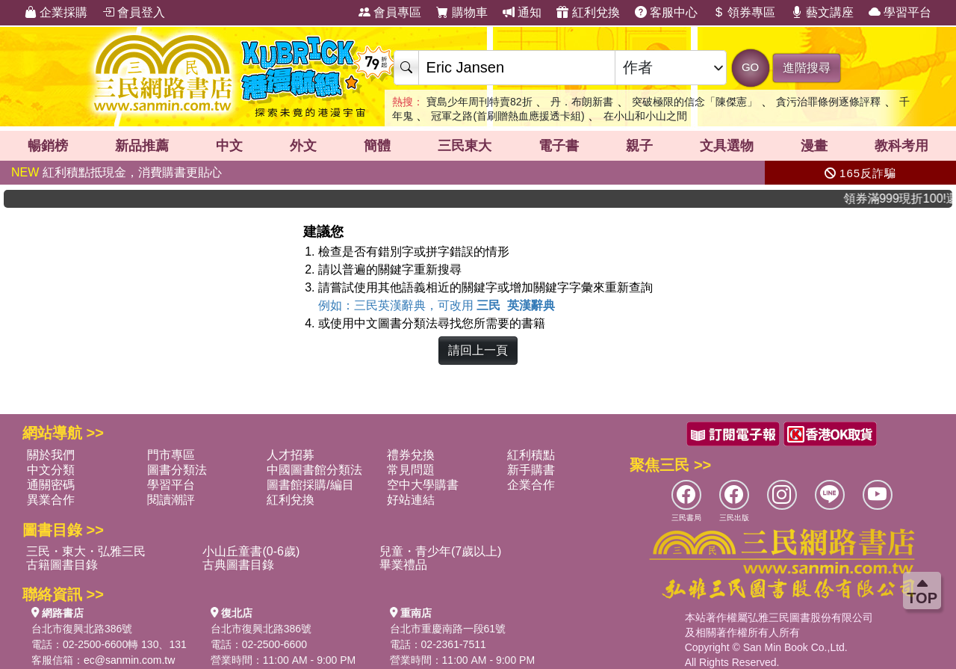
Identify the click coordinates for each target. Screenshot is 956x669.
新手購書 (531, 469)
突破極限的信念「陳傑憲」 (694, 102)
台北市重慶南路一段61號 (448, 629)
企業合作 (531, 484)
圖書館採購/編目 (310, 484)
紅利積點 (531, 454)
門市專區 (171, 454)
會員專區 (389, 12)
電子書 (558, 145)
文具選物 (727, 145)
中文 (229, 145)
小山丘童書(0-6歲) (250, 551)
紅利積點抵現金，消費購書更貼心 (116, 172)
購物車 (461, 12)
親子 (639, 145)
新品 (142, 145)
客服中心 (666, 12)
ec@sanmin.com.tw (129, 660)
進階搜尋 (807, 67)
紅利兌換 (587, 12)
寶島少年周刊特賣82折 (479, 102)
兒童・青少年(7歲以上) (440, 551)
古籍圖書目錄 (62, 564)
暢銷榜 (48, 145)
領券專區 (744, 12)
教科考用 (901, 145)
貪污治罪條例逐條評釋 (828, 102)
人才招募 (290, 454)
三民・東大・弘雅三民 (86, 551)
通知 (522, 12)
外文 (303, 145)
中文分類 (51, 469)
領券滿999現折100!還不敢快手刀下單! (907, 198)
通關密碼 (51, 484)
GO (750, 67)
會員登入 (133, 12)
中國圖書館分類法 (314, 469)
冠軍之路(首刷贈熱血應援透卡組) (507, 116)
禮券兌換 (411, 454)
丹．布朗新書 (581, 102)
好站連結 (411, 499)
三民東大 (464, 145)
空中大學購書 (423, 484)
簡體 (377, 145)
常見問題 (411, 469)
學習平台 (900, 12)
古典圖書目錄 (238, 564)
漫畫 (814, 145)
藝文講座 (822, 12)
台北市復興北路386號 (81, 629)
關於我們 (51, 454)
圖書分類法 (177, 469)
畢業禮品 (403, 564)
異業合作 (51, 499)
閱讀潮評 (171, 499)
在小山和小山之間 (645, 116)
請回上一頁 (478, 350)
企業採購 (56, 12)
